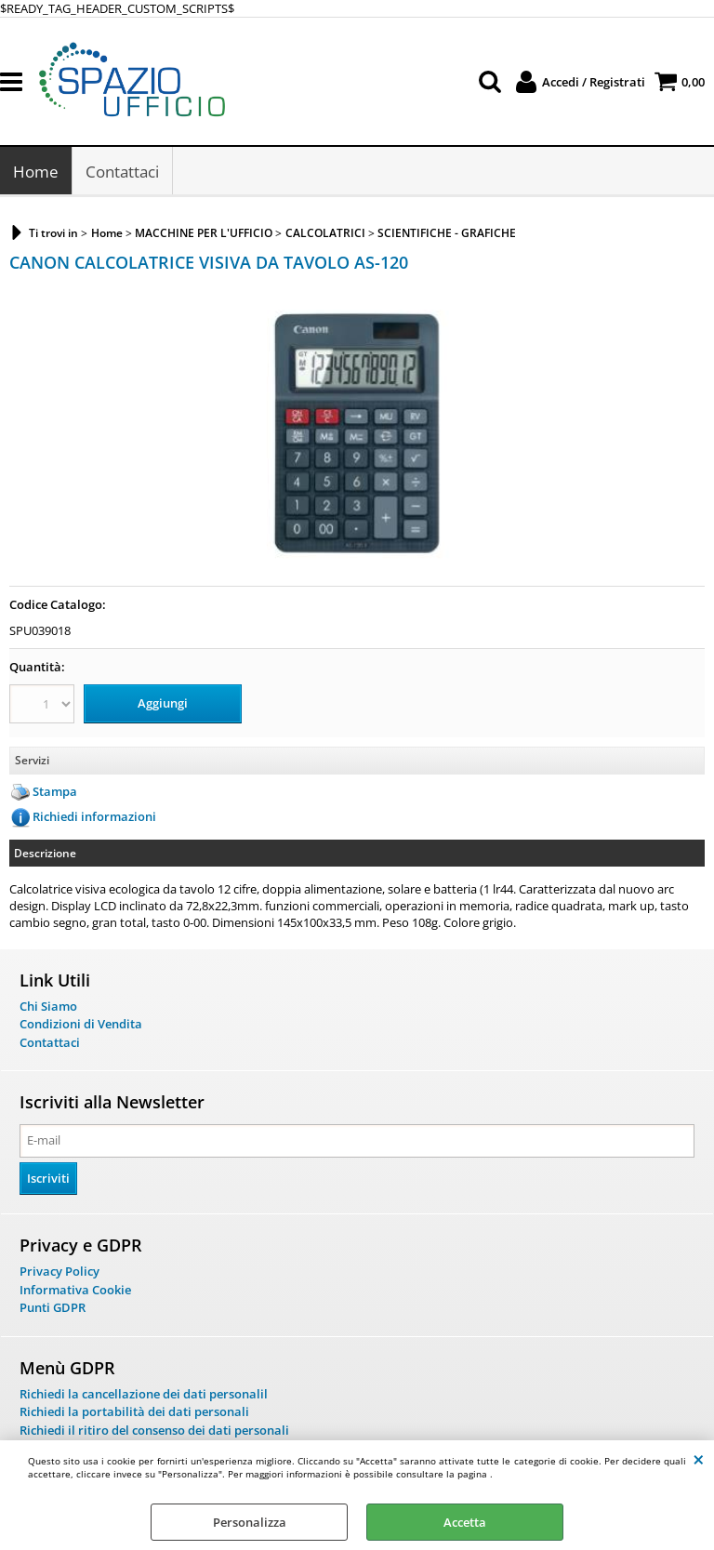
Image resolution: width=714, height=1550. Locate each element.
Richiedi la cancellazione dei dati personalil (144, 1393)
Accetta (464, 1522)
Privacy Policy (59, 1271)
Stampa (55, 791)
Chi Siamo (48, 1006)
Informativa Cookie (75, 1289)
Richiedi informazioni (94, 816)
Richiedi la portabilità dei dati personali (134, 1411)
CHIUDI (699, 1459)
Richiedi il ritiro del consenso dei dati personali (154, 1430)
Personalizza (249, 1522)
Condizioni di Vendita (81, 1023)
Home (36, 171)
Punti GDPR (53, 1307)
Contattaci (122, 171)
